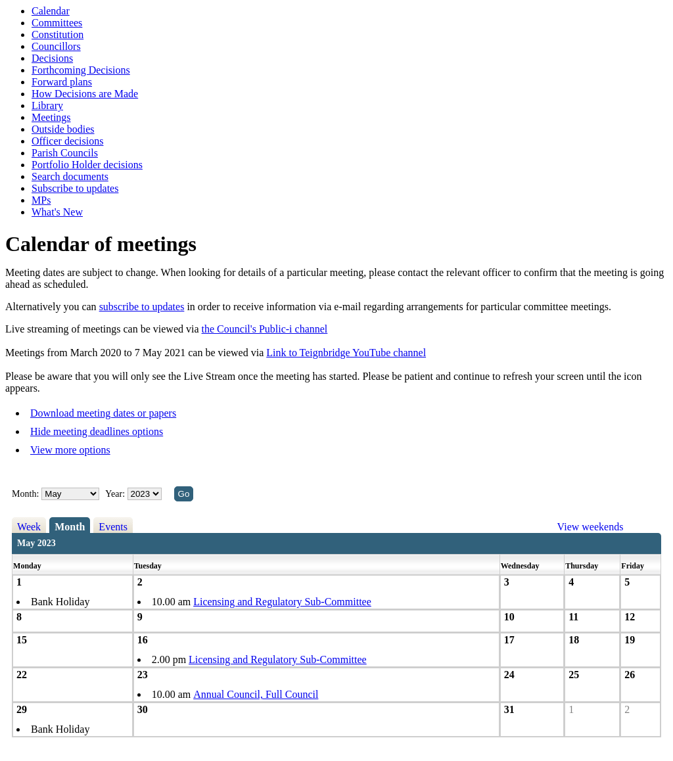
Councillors (56, 46)
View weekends (590, 526)
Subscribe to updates (75, 188)
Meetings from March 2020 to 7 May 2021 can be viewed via (135, 352)
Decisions (52, 58)
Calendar (51, 10)
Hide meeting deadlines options (96, 431)
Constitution (57, 34)
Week (29, 526)
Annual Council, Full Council (255, 694)
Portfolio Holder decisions (87, 164)
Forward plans (62, 81)
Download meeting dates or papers (103, 413)
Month (70, 526)
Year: (116, 494)
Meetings (51, 117)
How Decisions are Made (85, 93)
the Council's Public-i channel (265, 328)
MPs (41, 200)
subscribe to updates (142, 306)
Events (113, 526)
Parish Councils (65, 152)
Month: (25, 494)
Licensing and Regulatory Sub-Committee (282, 601)
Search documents (70, 176)
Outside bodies (63, 129)
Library (47, 105)
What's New (57, 212)
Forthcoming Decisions (81, 70)
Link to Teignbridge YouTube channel (346, 352)
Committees (57, 22)
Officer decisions (67, 141)
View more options (70, 449)
